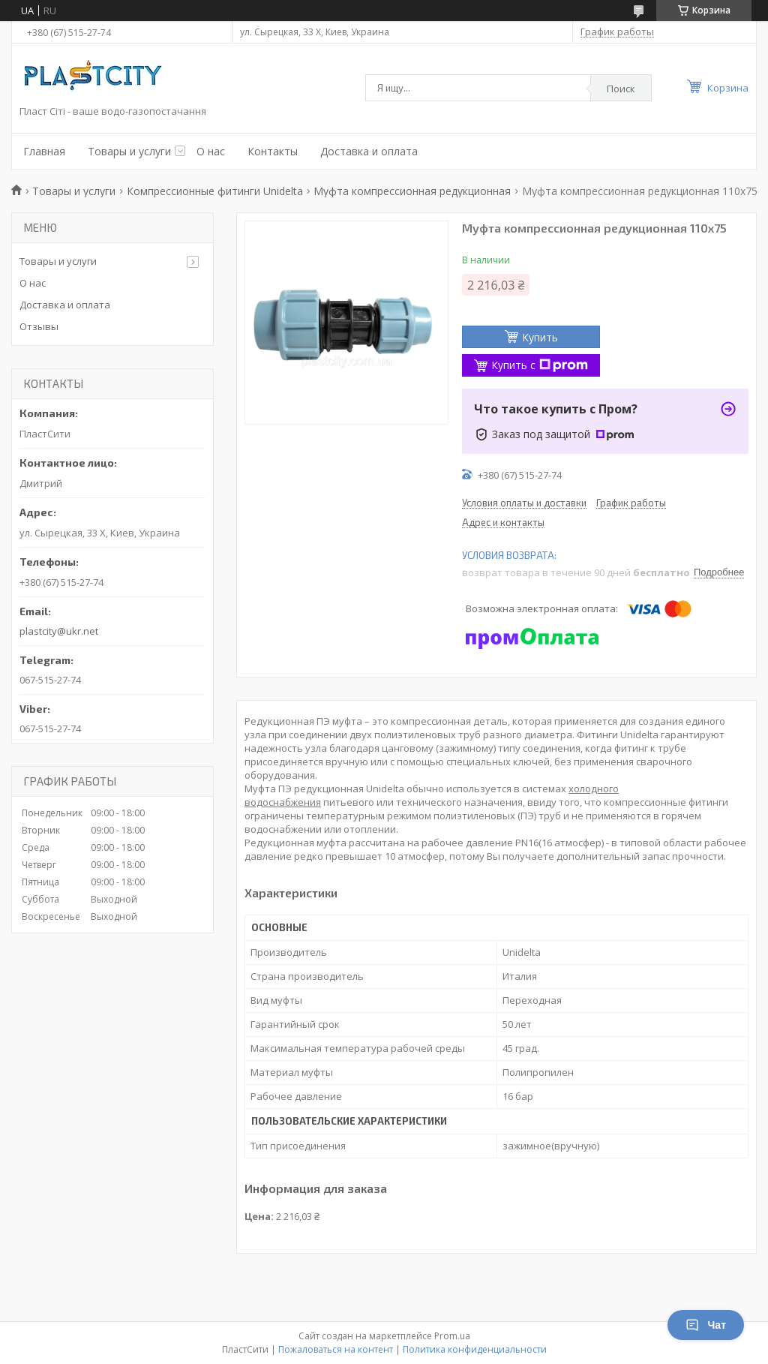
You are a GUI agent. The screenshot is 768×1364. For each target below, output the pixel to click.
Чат (706, 1325)
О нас (210, 151)
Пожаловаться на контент (335, 1349)
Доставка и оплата (369, 151)
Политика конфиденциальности (475, 1349)
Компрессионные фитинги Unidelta (215, 191)
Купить (540, 337)
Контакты (273, 151)
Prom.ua (452, 1335)
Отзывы (39, 326)
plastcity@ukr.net (59, 631)
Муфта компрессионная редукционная (412, 191)
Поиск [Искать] (621, 88)
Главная (44, 151)
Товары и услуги (129, 151)
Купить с (539, 365)
